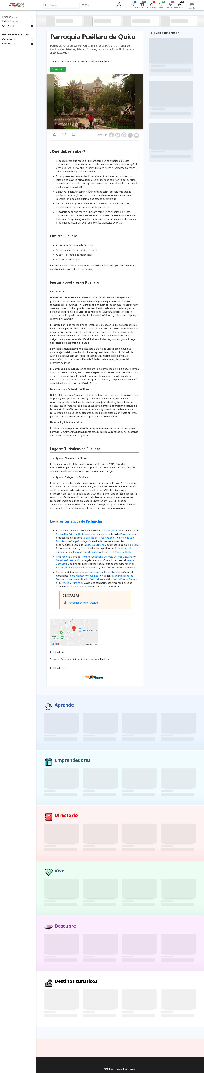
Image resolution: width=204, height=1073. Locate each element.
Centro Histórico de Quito (70, 534)
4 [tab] (96, 127)
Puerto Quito (127, 579)
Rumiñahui (78, 583)
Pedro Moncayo (77, 575)
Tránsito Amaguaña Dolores (96, 556)
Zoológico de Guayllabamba (84, 552)
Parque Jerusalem (66, 567)
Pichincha (58, 69)
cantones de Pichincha (102, 572)
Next (140, 102)
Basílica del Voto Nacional (100, 537)
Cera (136, 544)
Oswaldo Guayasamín (68, 560)
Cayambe (93, 575)
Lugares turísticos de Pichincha (76, 521)
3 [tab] (94, 127)
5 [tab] (98, 127)
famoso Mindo (80, 579)
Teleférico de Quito (120, 552)
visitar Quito (110, 530)
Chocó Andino (90, 567)
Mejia (66, 583)
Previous (50, 102)
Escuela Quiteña (95, 544)
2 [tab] (92, 127)
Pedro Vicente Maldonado (103, 579)
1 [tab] (91, 127)
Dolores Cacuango (124, 556)
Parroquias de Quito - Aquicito (81, 602)
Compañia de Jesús (80, 541)
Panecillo (125, 534)
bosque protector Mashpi (121, 567)
